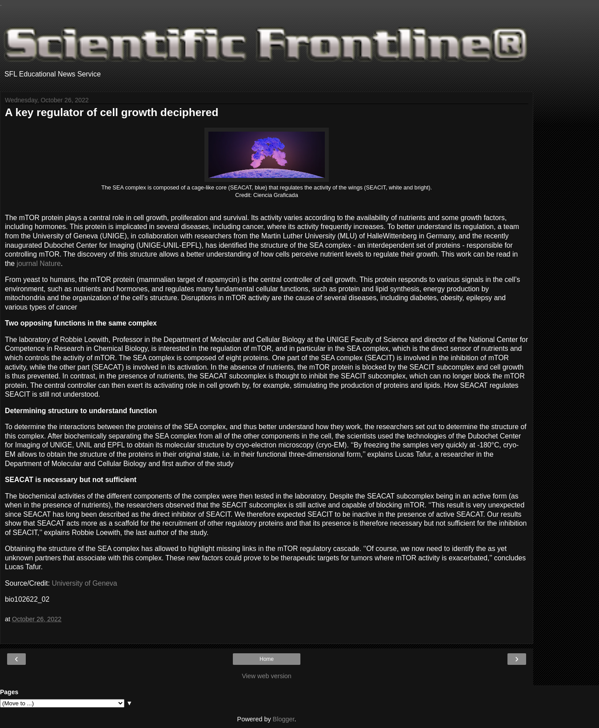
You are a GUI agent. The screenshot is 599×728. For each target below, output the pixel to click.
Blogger (284, 719)
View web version (267, 676)
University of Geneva (84, 583)
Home (267, 659)
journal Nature (38, 263)
